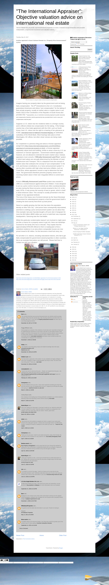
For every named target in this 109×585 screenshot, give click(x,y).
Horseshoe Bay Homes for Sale (54, 474)
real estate (39, 362)
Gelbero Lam (24, 356)
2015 (73, 249)
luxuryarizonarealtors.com (27, 348)
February (75, 242)
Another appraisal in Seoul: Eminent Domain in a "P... (82, 234)
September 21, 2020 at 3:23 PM (29, 488)
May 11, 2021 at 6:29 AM (27, 514)
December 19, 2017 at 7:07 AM (28, 323)
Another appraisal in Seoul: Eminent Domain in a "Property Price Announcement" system (85, 140)
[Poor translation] (6, 560)
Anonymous (24, 382)
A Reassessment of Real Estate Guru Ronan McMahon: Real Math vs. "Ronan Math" (85, 69)
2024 (73, 199)
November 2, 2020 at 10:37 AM (28, 501)
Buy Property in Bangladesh (28, 445)
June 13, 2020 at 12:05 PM (27, 476)
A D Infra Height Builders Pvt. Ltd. (30, 481)
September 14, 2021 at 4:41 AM (29, 525)
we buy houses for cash (27, 462)
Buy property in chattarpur (33, 485)
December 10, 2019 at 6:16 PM (29, 352)
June (74, 220)
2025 (73, 197)
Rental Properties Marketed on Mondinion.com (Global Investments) (85, 114)
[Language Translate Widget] (78, 42)
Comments (74, 302)
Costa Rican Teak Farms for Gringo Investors (85, 165)
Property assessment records (45, 319)
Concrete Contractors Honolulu (44, 523)
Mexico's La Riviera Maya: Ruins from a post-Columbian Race (85, 94)
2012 (73, 255)
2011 (73, 258)
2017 (73, 214)
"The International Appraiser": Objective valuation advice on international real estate (49, 17)
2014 (73, 251)
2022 (73, 203)
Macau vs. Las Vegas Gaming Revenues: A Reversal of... (80, 229)
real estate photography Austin (53, 436)
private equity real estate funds (28, 412)
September (76, 218)
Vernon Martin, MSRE (83, 265)
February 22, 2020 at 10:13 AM (28, 377)
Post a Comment (24, 528)
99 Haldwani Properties (27, 512)
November (76, 216)
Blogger (61, 548)
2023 (73, 201)
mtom (22, 419)
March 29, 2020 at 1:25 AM (27, 414)
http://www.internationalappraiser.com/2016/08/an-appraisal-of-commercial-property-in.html (38, 278)
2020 (73, 208)
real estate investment (36, 336)
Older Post (62, 535)
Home (42, 535)
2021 (73, 206)
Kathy (22, 344)
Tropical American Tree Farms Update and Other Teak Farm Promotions (85, 57)
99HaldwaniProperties (27, 505)
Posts (73, 299)
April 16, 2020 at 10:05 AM (27, 450)
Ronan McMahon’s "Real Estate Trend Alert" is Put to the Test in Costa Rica (85, 82)
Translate (80, 44)
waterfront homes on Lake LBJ (36, 388)
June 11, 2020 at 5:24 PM (27, 464)
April (74, 238)
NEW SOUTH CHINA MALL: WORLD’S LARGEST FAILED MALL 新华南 (85, 127)
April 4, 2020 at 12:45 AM (27, 438)
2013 (73, 253)
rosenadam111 (25, 369)
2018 (73, 212)
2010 (73, 260)
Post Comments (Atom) (28, 539)
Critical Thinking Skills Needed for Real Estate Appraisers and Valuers (84, 154)
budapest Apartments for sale (33, 498)
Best (22, 493)
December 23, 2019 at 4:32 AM (28, 364)
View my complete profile (76, 295)
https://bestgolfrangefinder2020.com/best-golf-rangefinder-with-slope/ (38, 374)
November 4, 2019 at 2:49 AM (28, 339)
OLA (22, 314)
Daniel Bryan (24, 405)
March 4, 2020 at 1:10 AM (27, 390)
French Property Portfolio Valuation (81, 231)
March (75, 240)
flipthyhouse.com (25, 350)
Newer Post (20, 535)
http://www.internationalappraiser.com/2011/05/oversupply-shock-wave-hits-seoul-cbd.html (38, 279)
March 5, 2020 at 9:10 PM (27, 400)
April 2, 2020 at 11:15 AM (27, 428)
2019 (73, 210)
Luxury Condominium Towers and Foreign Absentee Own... (81, 225)
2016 (73, 247)
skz (22, 469)
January (75, 244)
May (74, 222)
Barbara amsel (25, 443)
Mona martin (24, 519)
